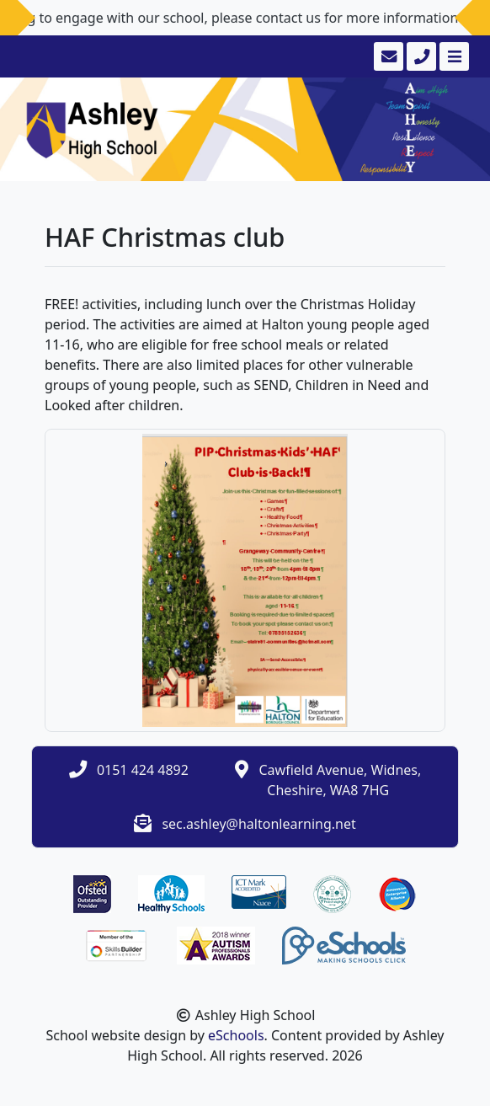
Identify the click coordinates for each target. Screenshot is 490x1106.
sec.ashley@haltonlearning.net (258, 824)
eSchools (236, 1035)
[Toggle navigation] (452, 56)
